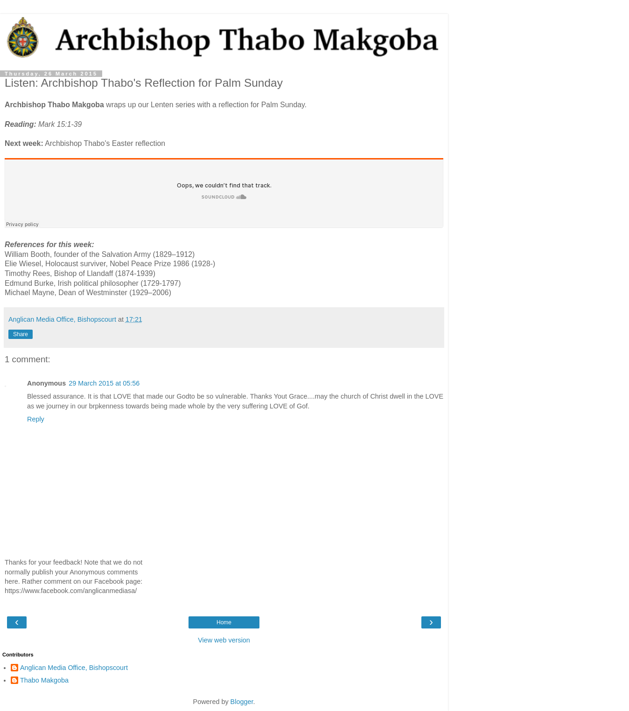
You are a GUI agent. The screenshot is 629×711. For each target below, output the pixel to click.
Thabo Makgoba (44, 680)
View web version (224, 640)
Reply (35, 419)
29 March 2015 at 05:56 (104, 383)
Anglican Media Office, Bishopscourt (74, 667)
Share (20, 334)
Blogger (242, 701)
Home (224, 622)
